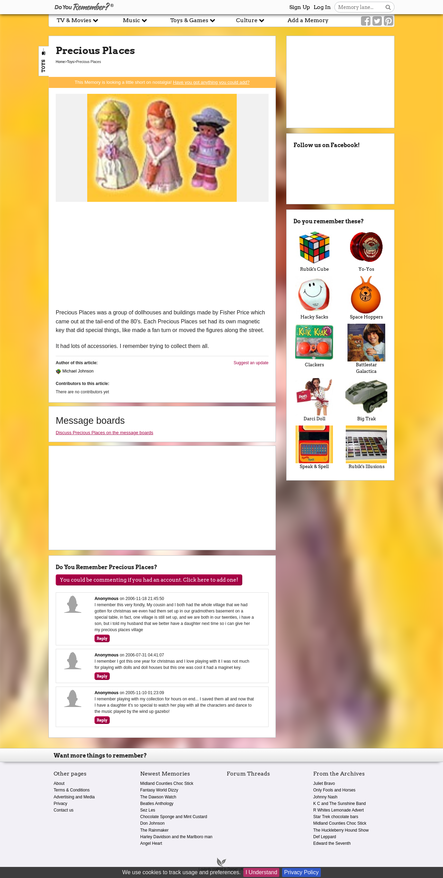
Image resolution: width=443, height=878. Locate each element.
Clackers (314, 345)
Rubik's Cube (314, 250)
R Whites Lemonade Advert (338, 810)
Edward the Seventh (332, 843)
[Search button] (388, 7)
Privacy (60, 803)
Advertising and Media (74, 797)
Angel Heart (151, 843)
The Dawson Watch (158, 797)
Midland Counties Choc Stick (166, 783)
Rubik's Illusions (366, 447)
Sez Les (147, 810)
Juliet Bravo (324, 783)
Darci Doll (314, 400)
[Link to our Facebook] (365, 21)
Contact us (63, 810)
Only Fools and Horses (334, 790)
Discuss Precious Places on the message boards (104, 432)
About (59, 783)
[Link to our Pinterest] (388, 21)
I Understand (261, 872)
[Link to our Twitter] (377, 21)
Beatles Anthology (156, 803)
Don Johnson (152, 823)
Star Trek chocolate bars (335, 816)
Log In (322, 7)
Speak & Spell (314, 447)
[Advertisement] (162, 256)
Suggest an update (251, 362)
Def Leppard (324, 836)
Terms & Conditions (72, 790)
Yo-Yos (366, 250)
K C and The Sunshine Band (339, 803)
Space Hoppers (366, 298)
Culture (250, 20)
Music (135, 20)
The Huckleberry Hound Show (341, 830)
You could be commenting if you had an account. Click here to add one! (149, 580)
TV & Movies (77, 20)
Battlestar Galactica (366, 349)
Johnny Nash (325, 797)
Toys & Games (192, 20)
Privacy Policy (301, 872)
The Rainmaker (154, 830)
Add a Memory (308, 20)
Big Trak (366, 400)
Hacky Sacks (314, 298)
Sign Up (299, 7)
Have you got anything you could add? (211, 82)
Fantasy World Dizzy (159, 790)
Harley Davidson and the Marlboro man (176, 836)
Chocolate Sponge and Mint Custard (173, 816)
